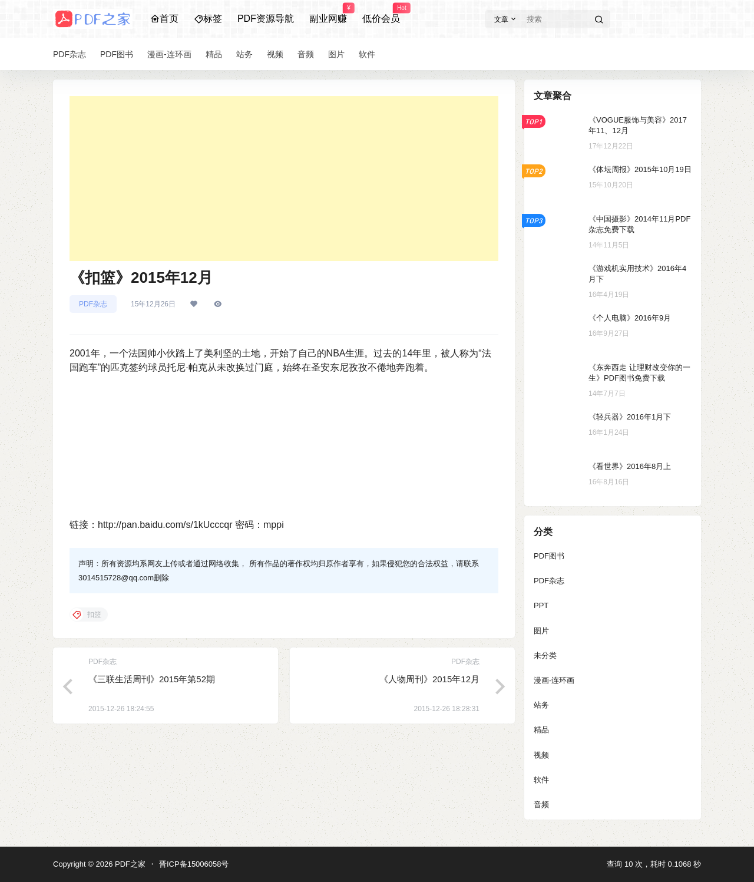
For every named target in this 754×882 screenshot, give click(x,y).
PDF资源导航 (265, 19)
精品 (541, 729)
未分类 (545, 655)
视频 (541, 755)
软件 (541, 779)
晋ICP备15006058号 (194, 864)
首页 (164, 19)
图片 (541, 630)
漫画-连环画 (554, 680)
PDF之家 (129, 864)
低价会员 (381, 13)
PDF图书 (549, 555)
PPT (541, 605)
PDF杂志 (93, 304)
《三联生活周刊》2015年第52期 (151, 679)
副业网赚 (328, 13)
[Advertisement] (284, 178)
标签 (208, 19)
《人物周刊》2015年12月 (429, 679)
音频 (541, 804)
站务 (541, 705)
